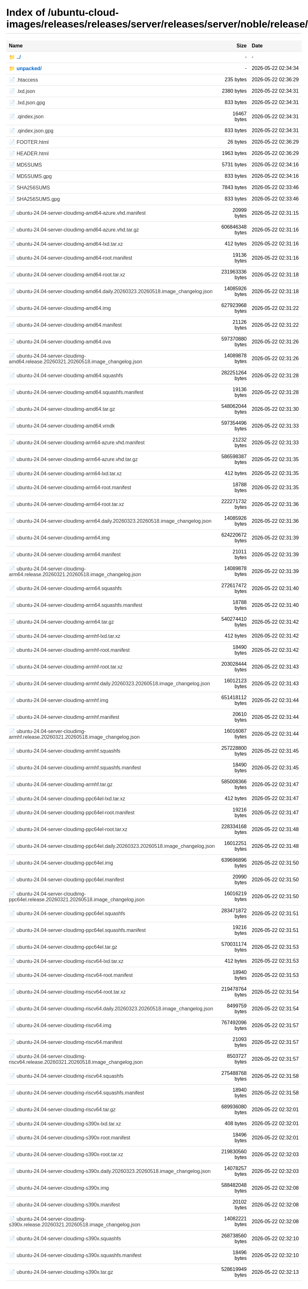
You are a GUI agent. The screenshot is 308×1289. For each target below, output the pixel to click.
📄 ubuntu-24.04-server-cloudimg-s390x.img (59, 1188)
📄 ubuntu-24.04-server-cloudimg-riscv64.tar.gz (62, 1109)
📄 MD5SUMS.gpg (30, 176)
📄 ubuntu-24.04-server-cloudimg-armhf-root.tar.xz (66, 666)
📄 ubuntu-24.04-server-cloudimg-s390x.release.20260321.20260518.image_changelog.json (74, 1221)
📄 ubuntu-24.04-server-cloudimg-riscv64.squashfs (66, 1076)
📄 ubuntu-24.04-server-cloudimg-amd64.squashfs (66, 375)
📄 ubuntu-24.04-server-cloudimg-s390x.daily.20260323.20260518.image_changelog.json (110, 1171)
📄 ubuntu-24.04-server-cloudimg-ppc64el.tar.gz (63, 947)
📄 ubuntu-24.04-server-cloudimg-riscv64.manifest (65, 1042)
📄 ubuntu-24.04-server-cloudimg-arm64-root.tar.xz (66, 504)
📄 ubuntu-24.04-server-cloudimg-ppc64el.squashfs (67, 913)
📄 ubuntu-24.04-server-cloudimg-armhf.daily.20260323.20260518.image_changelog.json (109, 683)
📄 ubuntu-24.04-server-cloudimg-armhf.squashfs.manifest (75, 767)
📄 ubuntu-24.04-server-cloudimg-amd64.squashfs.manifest (76, 392)
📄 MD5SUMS (25, 165)
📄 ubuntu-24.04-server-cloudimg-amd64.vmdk (62, 426)
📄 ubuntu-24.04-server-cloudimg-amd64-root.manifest (70, 258)
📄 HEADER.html (29, 153)
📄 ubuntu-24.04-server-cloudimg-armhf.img (58, 700)
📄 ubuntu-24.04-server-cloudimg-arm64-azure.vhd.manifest (77, 442)
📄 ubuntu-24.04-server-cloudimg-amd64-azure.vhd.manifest (77, 213)
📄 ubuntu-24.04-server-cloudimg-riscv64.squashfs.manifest (76, 1092)
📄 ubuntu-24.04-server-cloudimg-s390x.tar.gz (61, 1272)
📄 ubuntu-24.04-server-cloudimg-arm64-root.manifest (70, 487)
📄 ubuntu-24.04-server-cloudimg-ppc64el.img (61, 863)
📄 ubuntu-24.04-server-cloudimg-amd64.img (60, 308)
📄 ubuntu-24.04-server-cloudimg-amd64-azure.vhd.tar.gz (74, 229)
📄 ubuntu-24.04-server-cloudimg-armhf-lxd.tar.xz (64, 636)
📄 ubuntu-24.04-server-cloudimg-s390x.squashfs (65, 1238)
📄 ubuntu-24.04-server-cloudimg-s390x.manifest (64, 1204)
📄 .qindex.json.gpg (31, 130)
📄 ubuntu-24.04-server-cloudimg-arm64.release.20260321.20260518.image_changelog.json (75, 571)
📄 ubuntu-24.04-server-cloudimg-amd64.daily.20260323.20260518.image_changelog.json (111, 291)
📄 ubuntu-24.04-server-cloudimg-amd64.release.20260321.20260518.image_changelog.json (75, 358)
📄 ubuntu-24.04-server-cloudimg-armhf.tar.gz (61, 784)
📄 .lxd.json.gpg (27, 102)
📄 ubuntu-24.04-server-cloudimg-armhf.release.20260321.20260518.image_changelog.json (74, 734)
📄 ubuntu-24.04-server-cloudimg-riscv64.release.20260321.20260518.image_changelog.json (76, 1059)
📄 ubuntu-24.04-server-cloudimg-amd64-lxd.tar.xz (66, 244)
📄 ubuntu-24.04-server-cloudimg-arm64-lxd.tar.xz (65, 473)
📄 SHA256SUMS (29, 187)
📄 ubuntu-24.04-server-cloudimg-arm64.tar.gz (61, 622)
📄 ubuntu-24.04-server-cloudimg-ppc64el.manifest (66, 879)
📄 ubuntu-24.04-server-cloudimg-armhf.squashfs (64, 751)
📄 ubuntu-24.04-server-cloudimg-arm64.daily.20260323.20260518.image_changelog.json (110, 521)
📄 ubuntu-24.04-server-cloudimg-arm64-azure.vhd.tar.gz (73, 459)
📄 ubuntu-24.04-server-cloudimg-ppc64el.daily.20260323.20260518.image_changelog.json (112, 846)
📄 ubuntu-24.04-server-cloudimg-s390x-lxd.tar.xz (65, 1123)
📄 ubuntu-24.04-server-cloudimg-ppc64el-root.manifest (71, 812)
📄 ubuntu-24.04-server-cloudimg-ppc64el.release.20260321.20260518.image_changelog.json (77, 896)
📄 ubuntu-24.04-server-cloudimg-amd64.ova (60, 341)
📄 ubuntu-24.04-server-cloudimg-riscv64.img (60, 1025)
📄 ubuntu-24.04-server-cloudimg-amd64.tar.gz (62, 409)
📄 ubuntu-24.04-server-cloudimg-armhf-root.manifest (69, 650)
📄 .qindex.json (26, 116)
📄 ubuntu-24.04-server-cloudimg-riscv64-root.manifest (71, 975)
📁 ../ (15, 57)
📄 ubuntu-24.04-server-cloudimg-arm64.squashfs (65, 588)
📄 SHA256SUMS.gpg (34, 199)
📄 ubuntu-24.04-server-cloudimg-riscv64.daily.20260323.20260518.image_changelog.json (111, 1008)
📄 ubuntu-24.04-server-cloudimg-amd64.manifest (65, 325)
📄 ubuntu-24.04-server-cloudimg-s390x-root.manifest (69, 1137)
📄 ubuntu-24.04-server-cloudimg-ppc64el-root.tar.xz (68, 829)
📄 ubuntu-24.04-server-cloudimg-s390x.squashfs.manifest (75, 1255)
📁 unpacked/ (25, 68)
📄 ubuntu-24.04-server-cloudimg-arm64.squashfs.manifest (75, 605)
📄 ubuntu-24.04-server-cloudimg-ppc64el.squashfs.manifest (77, 930)
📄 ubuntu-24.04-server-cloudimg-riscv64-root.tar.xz (67, 992)
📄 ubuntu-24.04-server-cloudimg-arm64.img (59, 537)
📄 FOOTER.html (29, 142)
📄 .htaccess (23, 80)
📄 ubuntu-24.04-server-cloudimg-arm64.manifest (64, 554)
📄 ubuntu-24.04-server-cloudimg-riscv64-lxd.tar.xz (66, 961)
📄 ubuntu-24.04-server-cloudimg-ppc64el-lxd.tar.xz (67, 798)
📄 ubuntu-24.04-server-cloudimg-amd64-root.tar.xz (67, 274)
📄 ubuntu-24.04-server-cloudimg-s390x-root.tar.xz (66, 1154)
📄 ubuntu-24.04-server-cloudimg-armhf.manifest (64, 717)
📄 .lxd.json (22, 91)
